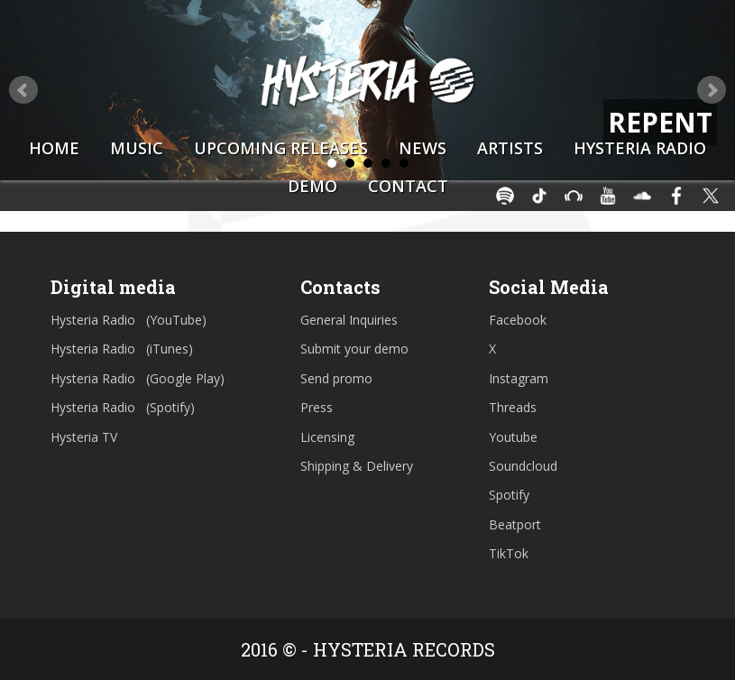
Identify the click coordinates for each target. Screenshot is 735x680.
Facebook (518, 319)
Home (54, 148)
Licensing (327, 437)
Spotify (509, 494)
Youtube (513, 437)
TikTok (508, 553)
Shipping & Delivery (356, 465)
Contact (408, 186)
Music (136, 148)
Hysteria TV (84, 437)
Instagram (518, 378)
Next (711, 90)
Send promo (336, 378)
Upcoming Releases (281, 148)
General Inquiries (349, 319)
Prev (23, 90)
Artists (510, 148)
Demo (312, 186)
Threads (513, 407)
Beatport (515, 524)
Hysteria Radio (640, 148)
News (422, 148)
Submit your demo (354, 348)
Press (316, 407)
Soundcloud (523, 465)
